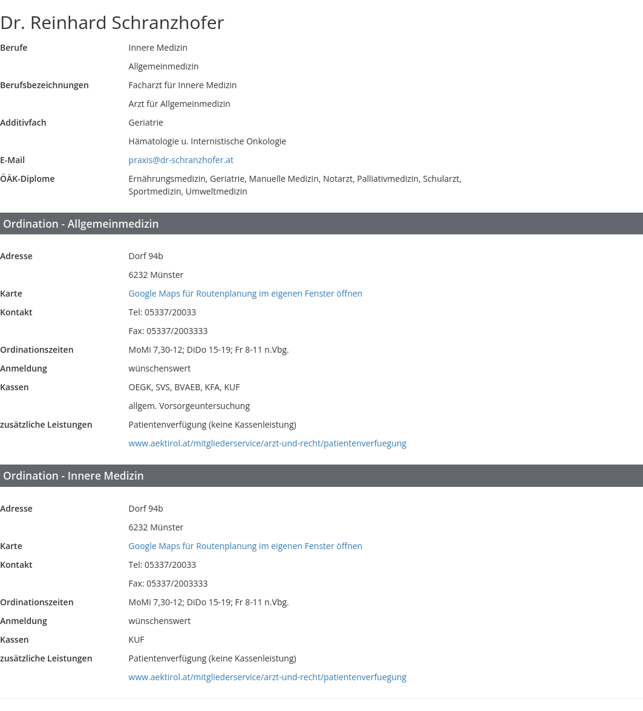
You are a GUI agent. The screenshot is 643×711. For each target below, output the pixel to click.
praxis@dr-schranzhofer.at (181, 160)
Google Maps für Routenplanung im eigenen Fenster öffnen (246, 293)
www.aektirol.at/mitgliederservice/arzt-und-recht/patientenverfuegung (267, 443)
